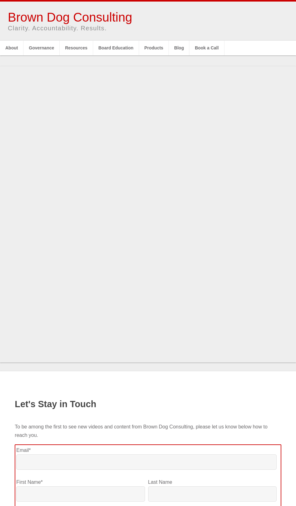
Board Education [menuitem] (115, 47)
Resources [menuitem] (76, 47)
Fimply (179, 489)
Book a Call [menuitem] (206, 47)
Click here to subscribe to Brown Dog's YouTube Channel (148, 456)
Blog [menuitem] (179, 47)
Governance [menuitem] (41, 47)
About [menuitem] (11, 47)
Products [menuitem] (153, 47)
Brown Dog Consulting (70, 17)
